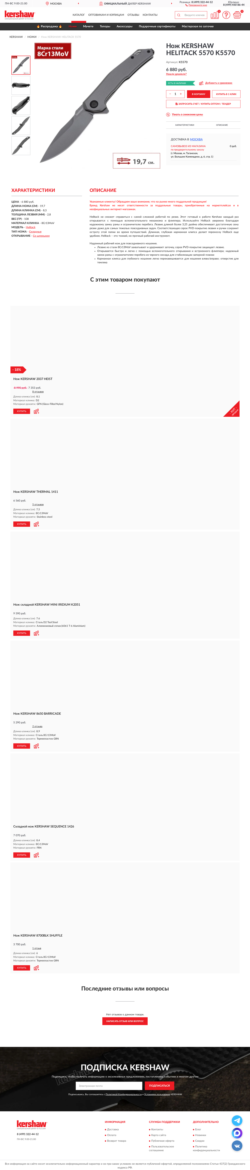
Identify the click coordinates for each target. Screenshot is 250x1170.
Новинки (200, 1133)
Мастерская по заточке (198, 26)
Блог (198, 1128)
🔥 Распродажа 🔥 (49, 26)
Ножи (73, 26)
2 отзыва (37, 726)
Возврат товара (116, 1139)
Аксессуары (124, 26)
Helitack (30, 227)
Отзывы (133, 15)
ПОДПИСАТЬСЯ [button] (159, 1084)
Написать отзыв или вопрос (125, 1020)
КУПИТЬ (21, 411)
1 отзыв (36, 947)
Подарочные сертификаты (157, 26)
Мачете (88, 26)
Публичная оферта (162, 1139)
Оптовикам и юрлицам (106, 15)
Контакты (150, 15)
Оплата (111, 1133)
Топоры (105, 26)
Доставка (113, 1128)
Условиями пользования (157, 1093)
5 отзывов (38, 504)
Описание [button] (222, 125)
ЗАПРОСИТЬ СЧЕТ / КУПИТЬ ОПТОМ (203, 104)
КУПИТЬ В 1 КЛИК (226, 94)
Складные (35, 231)
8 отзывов (38, 392)
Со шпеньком (41, 236)
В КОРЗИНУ (198, 94)
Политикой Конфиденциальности (124, 1093)
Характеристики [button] (184, 125)
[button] (196, 5)
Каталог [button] (79, 15)
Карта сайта (158, 1133)
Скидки (199, 1139)
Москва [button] (196, 139)
